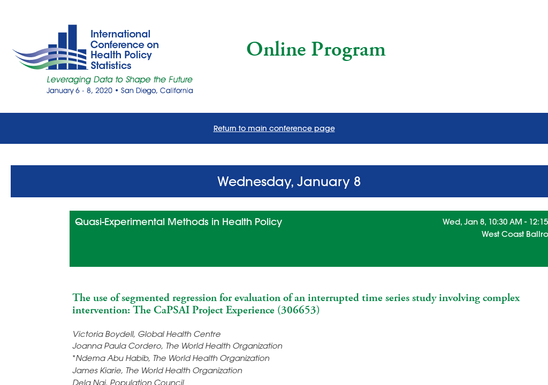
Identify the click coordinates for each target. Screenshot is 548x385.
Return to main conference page (274, 128)
